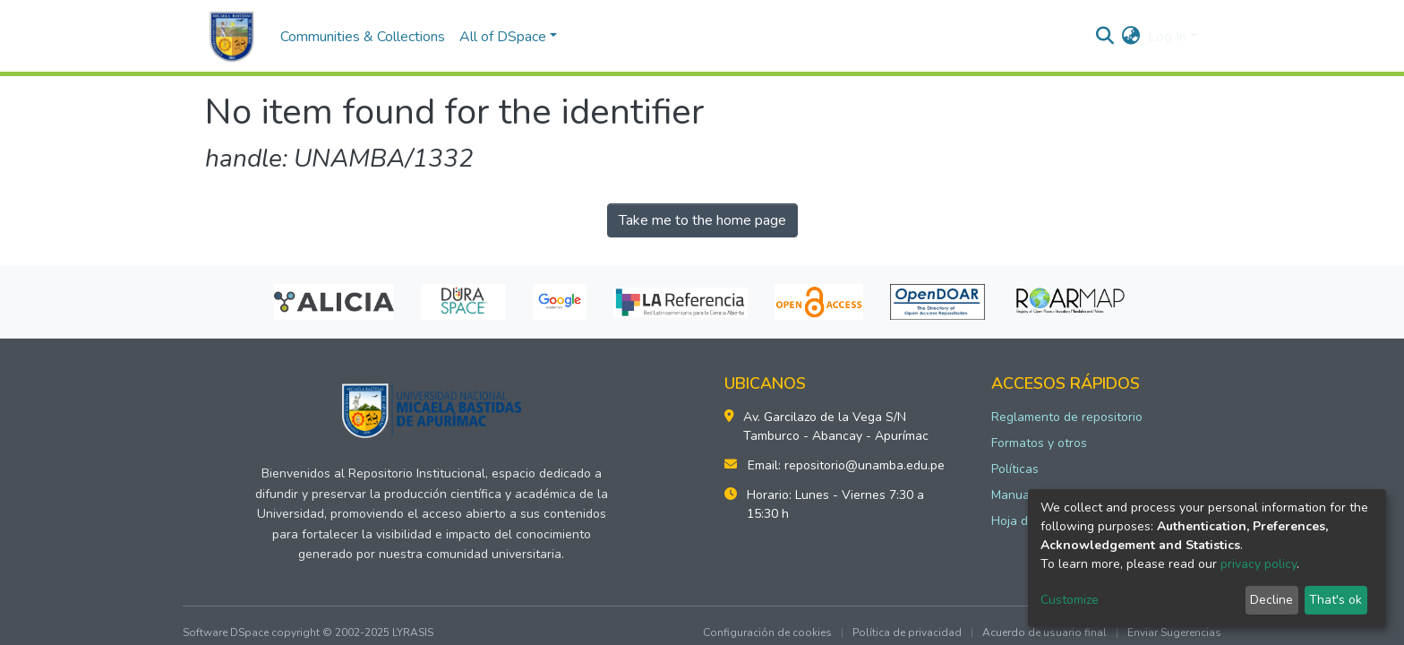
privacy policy (1258, 563)
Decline (1271, 599)
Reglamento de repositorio (1067, 417)
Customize (1069, 599)
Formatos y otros (1039, 443)
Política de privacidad (907, 632)
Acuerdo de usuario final (1044, 632)
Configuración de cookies (767, 632)
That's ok (1335, 599)
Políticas (1015, 468)
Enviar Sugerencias (1174, 632)
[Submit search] (1105, 36)
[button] (1131, 36)
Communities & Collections (362, 37)
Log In (1167, 37)
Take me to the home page (702, 220)
